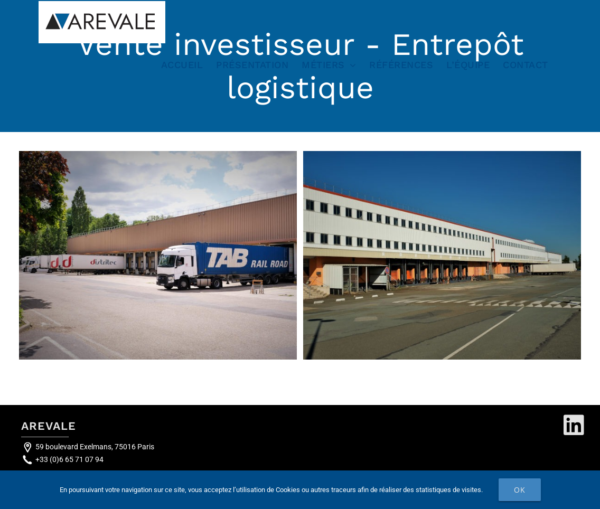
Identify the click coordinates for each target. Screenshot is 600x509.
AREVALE (48, 425)
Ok (520, 490)
